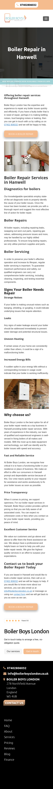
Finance (9, 759)
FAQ (7, 725)
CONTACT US (14, 703)
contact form (19, 594)
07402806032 (28, 5)
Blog (7, 754)
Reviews (9, 748)
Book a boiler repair (21, 133)
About (8, 731)
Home (8, 720)
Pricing (8, 742)
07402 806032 (11, 125)
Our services (13, 651)
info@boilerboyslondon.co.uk (18, 591)
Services (9, 737)
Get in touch (32, 651)
